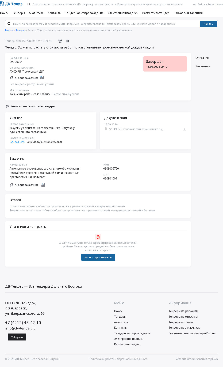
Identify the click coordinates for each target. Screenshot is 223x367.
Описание (202, 59)
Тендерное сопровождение (84, 13)
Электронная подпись (122, 13)
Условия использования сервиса (197, 360)
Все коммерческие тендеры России (191, 335)
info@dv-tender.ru (20, 329)
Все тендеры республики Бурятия (32, 85)
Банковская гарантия (188, 13)
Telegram (17, 338)
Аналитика (36, 13)
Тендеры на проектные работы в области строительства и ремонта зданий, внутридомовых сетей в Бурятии (82, 212)
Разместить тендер (156, 13)
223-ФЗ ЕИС (17, 143)
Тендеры (18, 13)
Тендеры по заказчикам (184, 329)
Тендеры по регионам (183, 312)
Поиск (4, 13)
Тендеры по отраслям (182, 318)
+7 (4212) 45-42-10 (23, 324)
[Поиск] (29, 4)
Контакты (54, 13)
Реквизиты (203, 68)
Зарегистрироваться (98, 258)
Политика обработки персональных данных (118, 360)
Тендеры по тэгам (180, 323)
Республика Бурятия (65, 95)
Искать (208, 25)
